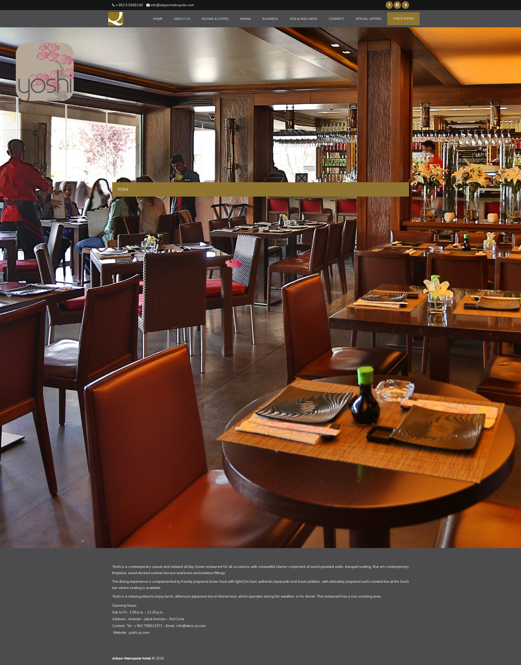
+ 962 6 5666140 (127, 5)
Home (157, 19)
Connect (336, 19)
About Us (182, 19)
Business (270, 19)
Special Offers (368, 19)
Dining (245, 19)
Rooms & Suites (215, 19)
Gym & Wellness (303, 19)
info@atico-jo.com (191, 626)
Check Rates (403, 18)
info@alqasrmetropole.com (170, 5)
